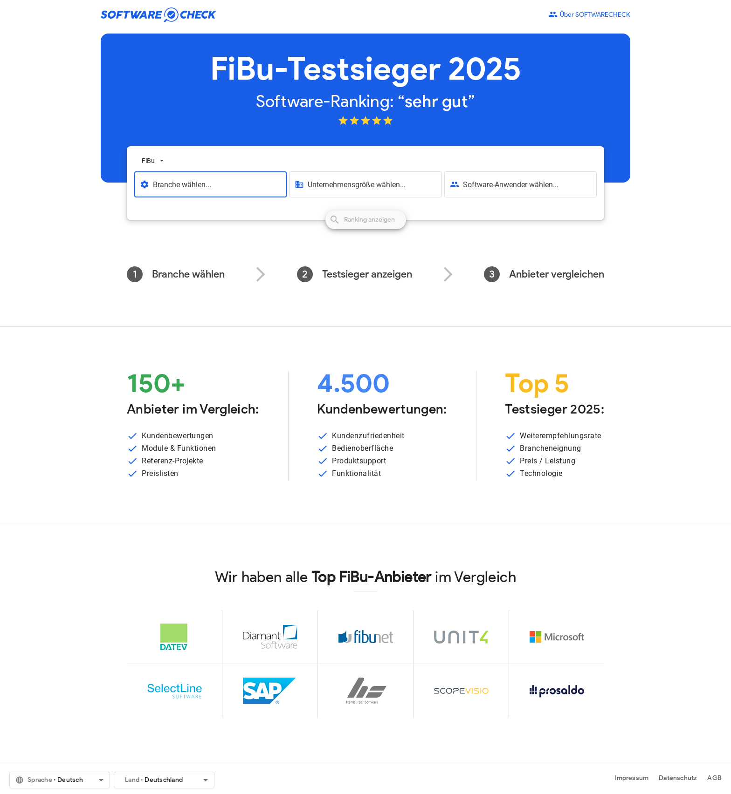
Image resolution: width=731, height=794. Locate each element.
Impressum (631, 778)
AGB (714, 778)
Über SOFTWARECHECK (589, 15)
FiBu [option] (148, 160)
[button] (59, 780)
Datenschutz (678, 778)
